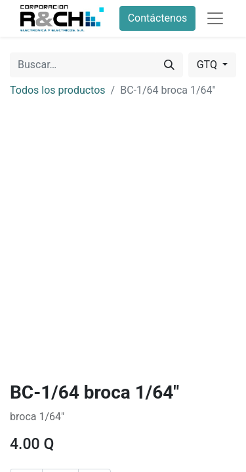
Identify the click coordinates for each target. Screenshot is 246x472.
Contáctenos (158, 18)
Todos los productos (58, 90)
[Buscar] (169, 64)
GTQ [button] (208, 64)
